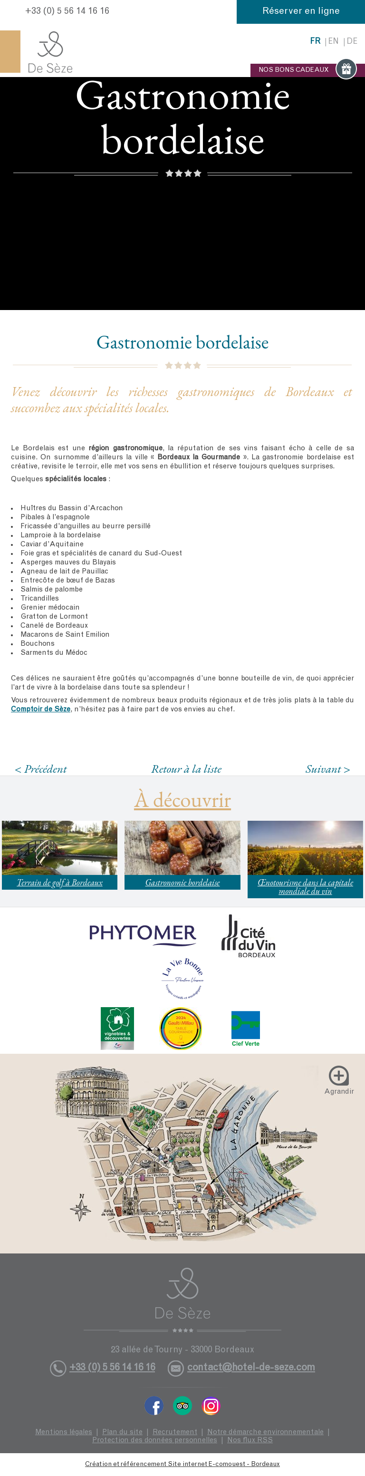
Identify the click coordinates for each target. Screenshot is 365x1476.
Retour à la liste (186, 768)
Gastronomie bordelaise (182, 882)
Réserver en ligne (301, 12)
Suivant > (328, 769)
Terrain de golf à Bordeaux (60, 882)
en (333, 42)
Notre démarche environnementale (265, 1432)
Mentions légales (63, 1432)
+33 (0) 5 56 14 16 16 (67, 12)
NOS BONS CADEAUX (308, 70)
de (351, 42)
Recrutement (175, 1432)
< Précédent (41, 769)
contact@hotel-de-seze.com (251, 1368)
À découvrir (182, 799)
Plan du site (122, 1432)
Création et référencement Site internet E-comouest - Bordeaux (182, 1464)
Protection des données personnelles (154, 1440)
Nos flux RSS (250, 1440)
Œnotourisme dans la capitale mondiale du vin (305, 886)
